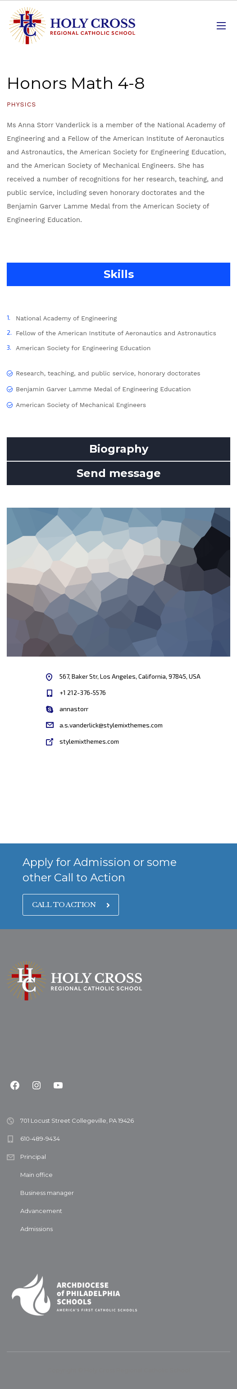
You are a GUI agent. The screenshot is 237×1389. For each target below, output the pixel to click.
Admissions (36, 1228)
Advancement (41, 1210)
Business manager (47, 1192)
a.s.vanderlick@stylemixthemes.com (111, 725)
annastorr (73, 709)
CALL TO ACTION (70, 904)
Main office (36, 1174)
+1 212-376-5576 (82, 692)
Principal (33, 1156)
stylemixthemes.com (89, 741)
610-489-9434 (40, 1138)
